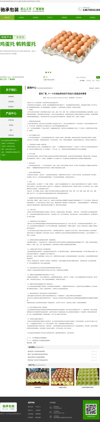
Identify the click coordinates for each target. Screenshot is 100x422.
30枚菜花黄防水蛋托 (88, 387)
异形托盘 (88, 80)
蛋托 (93, 80)
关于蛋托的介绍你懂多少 (39, 338)
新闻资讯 (35, 17)
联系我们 (92, 17)
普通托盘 (11, 135)
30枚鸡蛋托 (37, 387)
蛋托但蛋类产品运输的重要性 (36, 357)
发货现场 (78, 17)
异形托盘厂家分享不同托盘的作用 (38, 360)
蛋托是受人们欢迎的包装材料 (41, 340)
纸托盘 (98, 80)
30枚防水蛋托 (63, 387)
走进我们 (21, 17)
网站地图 (38, 417)
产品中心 (50, 17)
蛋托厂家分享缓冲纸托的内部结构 (38, 354)
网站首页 (7, 17)
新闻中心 (97, 88)
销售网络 (64, 17)
